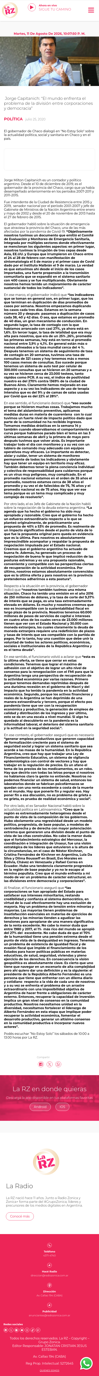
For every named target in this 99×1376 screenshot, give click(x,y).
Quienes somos (49, 1370)
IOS (62, 1107)
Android (40, 1107)
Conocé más (20, 1216)
